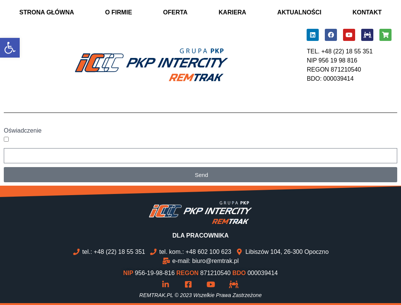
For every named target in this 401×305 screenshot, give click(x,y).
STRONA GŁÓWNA (46, 12)
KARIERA (232, 12)
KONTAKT (367, 12)
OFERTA (175, 12)
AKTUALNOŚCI (299, 12)
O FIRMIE (118, 12)
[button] (10, 48)
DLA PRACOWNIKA (200, 235)
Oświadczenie (23, 130)
